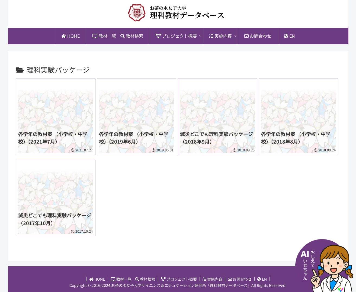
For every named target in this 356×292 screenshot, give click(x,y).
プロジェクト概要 (179, 279)
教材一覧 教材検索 (133, 279)
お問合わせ (240, 279)
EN (262, 279)
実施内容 (212, 279)
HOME (97, 279)
